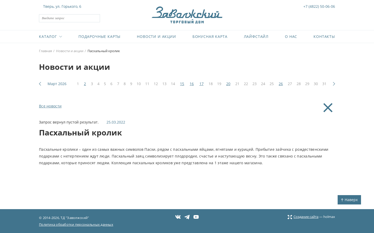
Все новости (50, 106)
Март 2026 (57, 83)
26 (281, 83)
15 (182, 83)
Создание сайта (303, 216)
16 (192, 83)
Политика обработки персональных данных (76, 224)
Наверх (349, 199)
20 (228, 83)
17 (201, 83)
